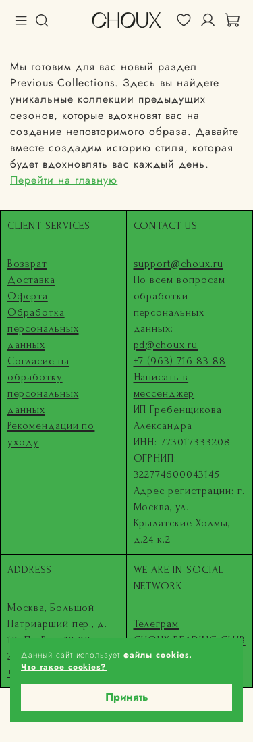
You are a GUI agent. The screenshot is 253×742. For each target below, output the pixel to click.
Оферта (27, 296)
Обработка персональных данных (43, 328)
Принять (126, 697)
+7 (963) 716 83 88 (180, 361)
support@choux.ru (178, 263)
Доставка (31, 280)
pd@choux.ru (166, 345)
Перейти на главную (63, 180)
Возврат (27, 263)
